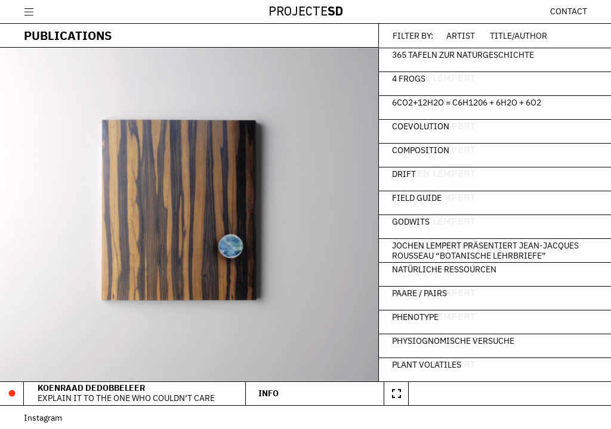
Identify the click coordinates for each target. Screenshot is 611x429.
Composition (424, 149)
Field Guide (420, 197)
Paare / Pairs (423, 292)
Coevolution (424, 125)
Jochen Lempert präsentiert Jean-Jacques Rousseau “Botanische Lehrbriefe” (489, 250)
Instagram (43, 417)
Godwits (414, 221)
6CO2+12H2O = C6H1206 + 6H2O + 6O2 (470, 102)
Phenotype (419, 316)
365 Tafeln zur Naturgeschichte (467, 54)
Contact (568, 11)
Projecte (306, 12)
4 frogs (412, 78)
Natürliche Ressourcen (448, 268)
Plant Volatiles (430, 364)
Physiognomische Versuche (457, 340)
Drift (407, 173)
